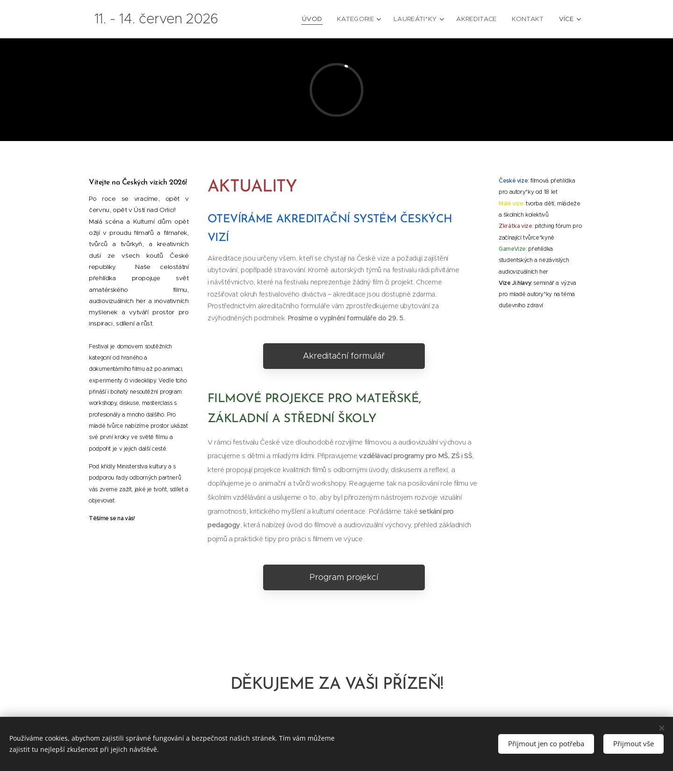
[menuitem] (300, 19)
